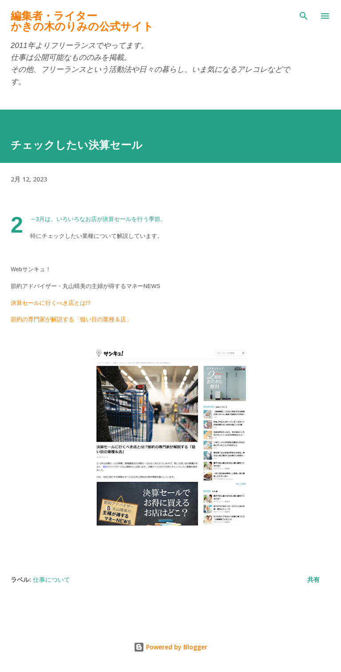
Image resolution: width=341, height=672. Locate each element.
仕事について (51, 579)
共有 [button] (313, 579)
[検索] (303, 16)
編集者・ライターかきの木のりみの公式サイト (82, 21)
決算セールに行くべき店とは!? (51, 303)
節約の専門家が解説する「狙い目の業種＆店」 (71, 319)
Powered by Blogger (170, 647)
